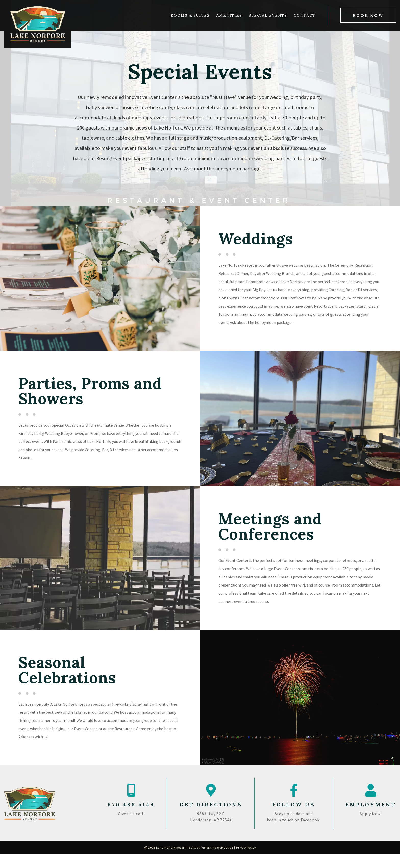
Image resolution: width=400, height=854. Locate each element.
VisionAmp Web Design (216, 847)
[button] (368, 15)
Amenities (229, 15)
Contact (305, 15)
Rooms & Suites (190, 15)
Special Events (268, 15)
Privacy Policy (247, 847)
